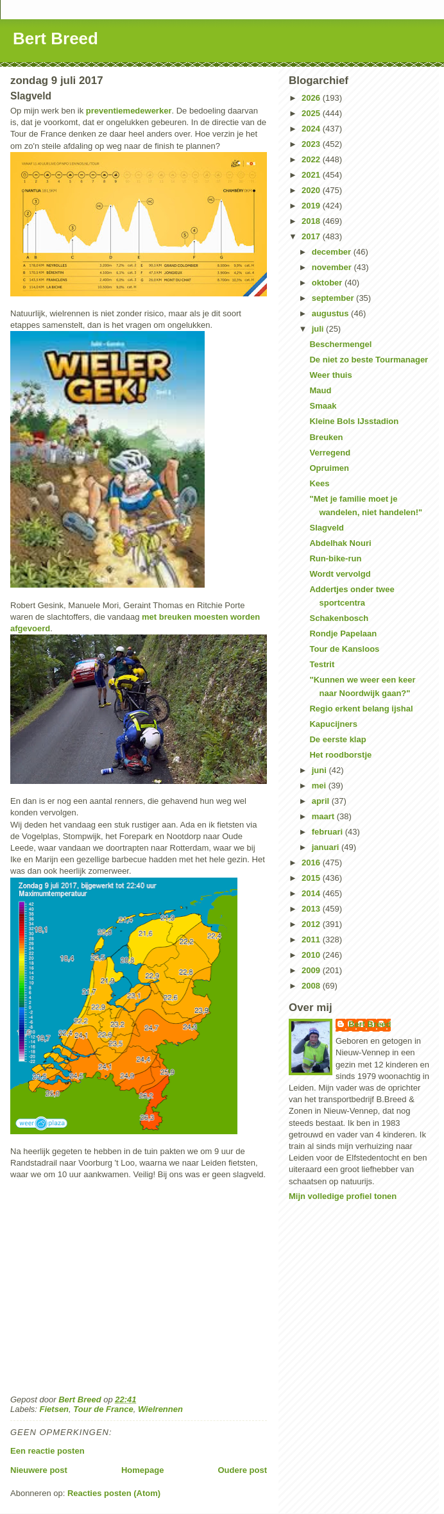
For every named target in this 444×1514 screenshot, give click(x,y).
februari (328, 832)
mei (320, 785)
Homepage (142, 1470)
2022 (312, 159)
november (333, 267)
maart (324, 816)
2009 (312, 970)
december (333, 252)
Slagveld (326, 527)
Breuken (326, 437)
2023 (312, 144)
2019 (312, 205)
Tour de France (103, 1409)
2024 (312, 128)
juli (319, 329)
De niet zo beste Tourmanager (368, 359)
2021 (312, 175)
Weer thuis (330, 375)
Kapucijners (333, 724)
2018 (312, 221)
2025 (312, 113)
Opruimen (328, 468)
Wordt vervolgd (339, 574)
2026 (312, 98)
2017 (312, 236)
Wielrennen (160, 1409)
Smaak (322, 406)
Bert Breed (55, 38)
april (322, 801)
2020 (312, 190)
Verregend (329, 452)
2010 (312, 955)
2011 (312, 939)
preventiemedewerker (129, 110)
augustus (331, 313)
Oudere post (242, 1470)
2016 (312, 862)
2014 (312, 893)
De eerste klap (337, 739)
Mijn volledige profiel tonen (343, 1196)
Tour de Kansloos (344, 649)
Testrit (321, 664)
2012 (312, 924)
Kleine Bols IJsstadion (353, 421)
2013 (312, 909)
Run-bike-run (335, 558)
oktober (328, 282)
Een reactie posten (47, 1451)
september (334, 298)
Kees (319, 483)
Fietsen (54, 1409)
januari (326, 847)
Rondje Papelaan (343, 633)
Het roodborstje (340, 755)
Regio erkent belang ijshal (361, 708)
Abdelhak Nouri (340, 543)
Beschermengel (340, 344)
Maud (320, 390)
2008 (312, 986)
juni (320, 770)
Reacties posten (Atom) (113, 1493)
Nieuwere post (38, 1470)
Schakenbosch (338, 618)
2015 (312, 878)
